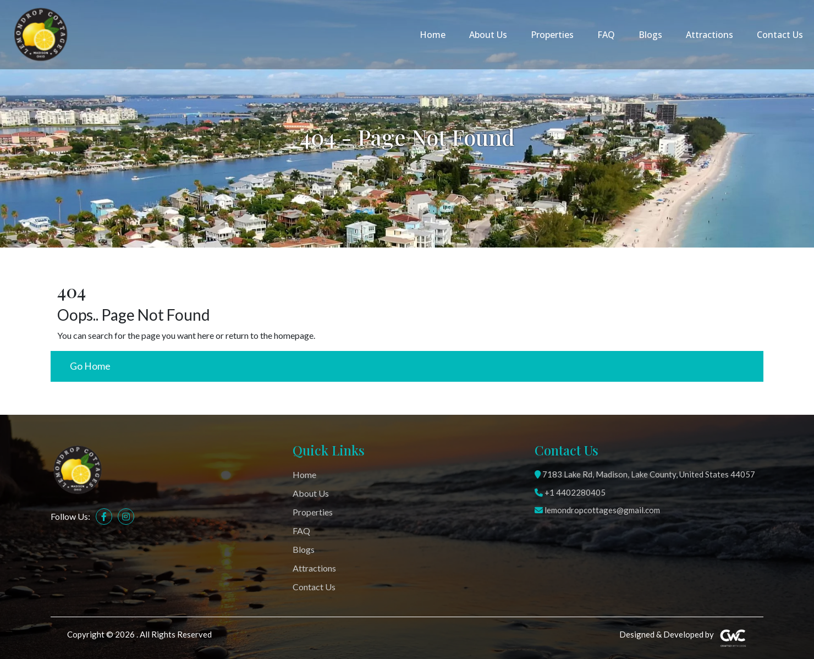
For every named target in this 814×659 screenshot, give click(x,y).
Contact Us (780, 35)
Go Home (90, 366)
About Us (488, 35)
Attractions (709, 35)
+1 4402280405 (570, 492)
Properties (552, 35)
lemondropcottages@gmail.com (597, 510)
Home (433, 35)
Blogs (650, 35)
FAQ (606, 35)
